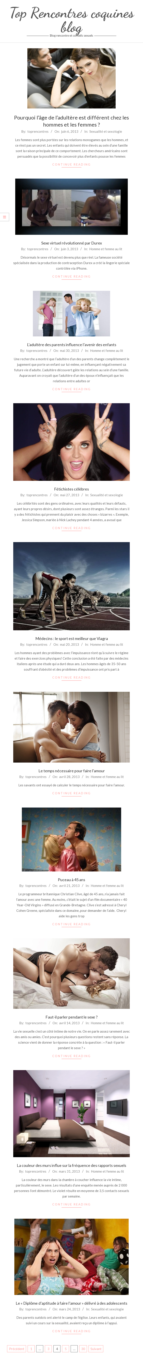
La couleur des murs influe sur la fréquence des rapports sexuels (71, 1165)
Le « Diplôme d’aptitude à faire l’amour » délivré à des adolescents (71, 1303)
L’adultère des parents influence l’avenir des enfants (71, 344)
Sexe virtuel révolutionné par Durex (71, 243)
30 (83, 1349)
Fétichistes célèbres (71, 489)
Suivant (96, 1349)
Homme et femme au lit (105, 249)
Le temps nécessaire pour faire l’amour (71, 770)
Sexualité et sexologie (105, 131)
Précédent (16, 1349)
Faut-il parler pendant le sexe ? (71, 1017)
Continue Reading (71, 164)
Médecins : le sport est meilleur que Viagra (71, 638)
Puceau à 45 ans (71, 879)
